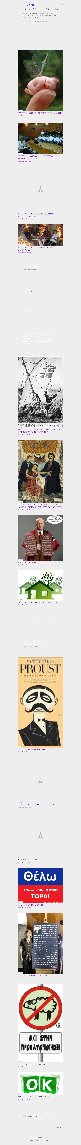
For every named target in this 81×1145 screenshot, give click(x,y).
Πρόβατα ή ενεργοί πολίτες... (33, 1064)
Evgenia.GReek (27, 21)
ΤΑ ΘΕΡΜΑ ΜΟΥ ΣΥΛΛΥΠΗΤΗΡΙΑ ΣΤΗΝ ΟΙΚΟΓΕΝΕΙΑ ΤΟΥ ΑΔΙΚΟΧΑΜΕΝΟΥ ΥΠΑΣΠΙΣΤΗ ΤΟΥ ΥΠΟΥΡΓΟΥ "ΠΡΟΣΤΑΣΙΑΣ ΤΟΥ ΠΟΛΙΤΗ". (39, 338)
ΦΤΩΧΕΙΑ (27, 37)
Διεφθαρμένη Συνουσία (35, 289)
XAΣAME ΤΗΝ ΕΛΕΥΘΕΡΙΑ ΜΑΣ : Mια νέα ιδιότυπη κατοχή (39, 642)
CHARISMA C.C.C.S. (38, 21)
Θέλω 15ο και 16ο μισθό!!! (30, 905)
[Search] (62, 4)
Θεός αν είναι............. (32, 267)
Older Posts (59, 1127)
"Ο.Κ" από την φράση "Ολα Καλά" (34, 1096)
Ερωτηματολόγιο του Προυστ (33, 749)
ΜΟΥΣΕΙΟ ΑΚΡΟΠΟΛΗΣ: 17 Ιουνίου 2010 (36, 804)
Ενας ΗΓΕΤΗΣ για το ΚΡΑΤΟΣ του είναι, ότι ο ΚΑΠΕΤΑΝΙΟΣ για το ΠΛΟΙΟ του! (39, 430)
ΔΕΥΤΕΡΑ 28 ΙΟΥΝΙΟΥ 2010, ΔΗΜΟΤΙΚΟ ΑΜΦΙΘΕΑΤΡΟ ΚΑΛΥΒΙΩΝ (35, 157)
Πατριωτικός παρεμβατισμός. (38, 619)
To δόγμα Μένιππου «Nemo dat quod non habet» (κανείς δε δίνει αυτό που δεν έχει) (40, 505)
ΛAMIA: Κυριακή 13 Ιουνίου (31, 860)
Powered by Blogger (40, 1137)
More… (47, 21)
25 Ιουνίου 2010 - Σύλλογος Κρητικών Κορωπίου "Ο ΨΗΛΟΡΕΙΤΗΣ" (36, 215)
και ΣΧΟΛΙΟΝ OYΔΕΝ (27, 562)
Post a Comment (32, 40)
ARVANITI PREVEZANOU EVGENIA (40, 7)
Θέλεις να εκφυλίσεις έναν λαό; (39, 1113)
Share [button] (24, 40)
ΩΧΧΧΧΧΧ (27, 311)
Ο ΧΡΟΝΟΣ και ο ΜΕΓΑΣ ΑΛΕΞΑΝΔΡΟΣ (35, 975)
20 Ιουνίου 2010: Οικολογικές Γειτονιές (37, 602)
